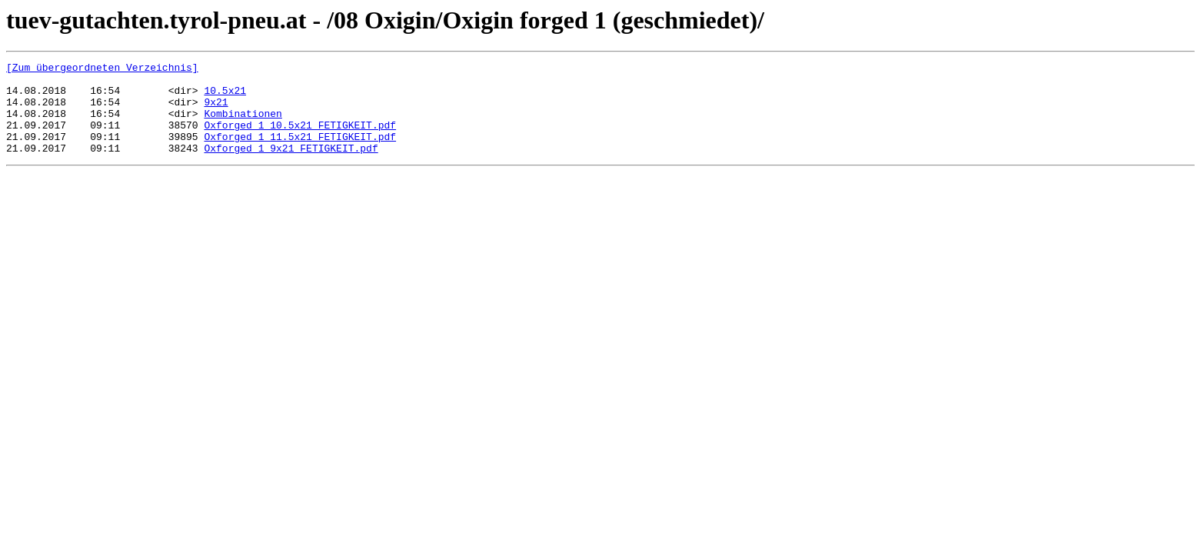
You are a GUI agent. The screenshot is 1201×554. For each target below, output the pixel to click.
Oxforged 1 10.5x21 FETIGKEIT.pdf (300, 138)
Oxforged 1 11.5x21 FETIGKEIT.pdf (300, 152)
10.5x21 (225, 97)
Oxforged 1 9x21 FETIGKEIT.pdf (291, 166)
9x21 (216, 111)
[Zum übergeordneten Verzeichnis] (102, 69)
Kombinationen (242, 125)
